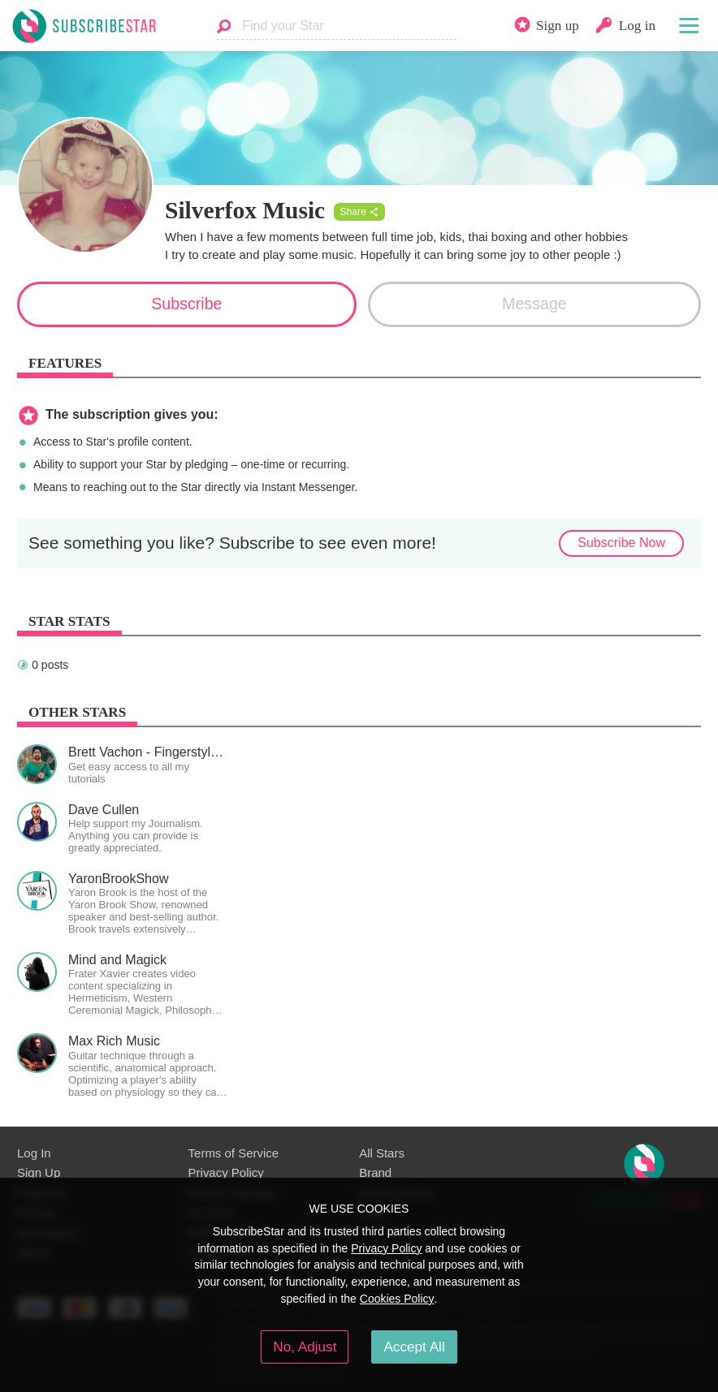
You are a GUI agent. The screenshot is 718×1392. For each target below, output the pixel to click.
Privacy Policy (226, 1172)
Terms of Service (233, 1153)
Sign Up (38, 1172)
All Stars (381, 1153)
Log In (34, 1153)
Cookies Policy (397, 1298)
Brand (375, 1172)
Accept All (413, 1346)
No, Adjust (304, 1346)
